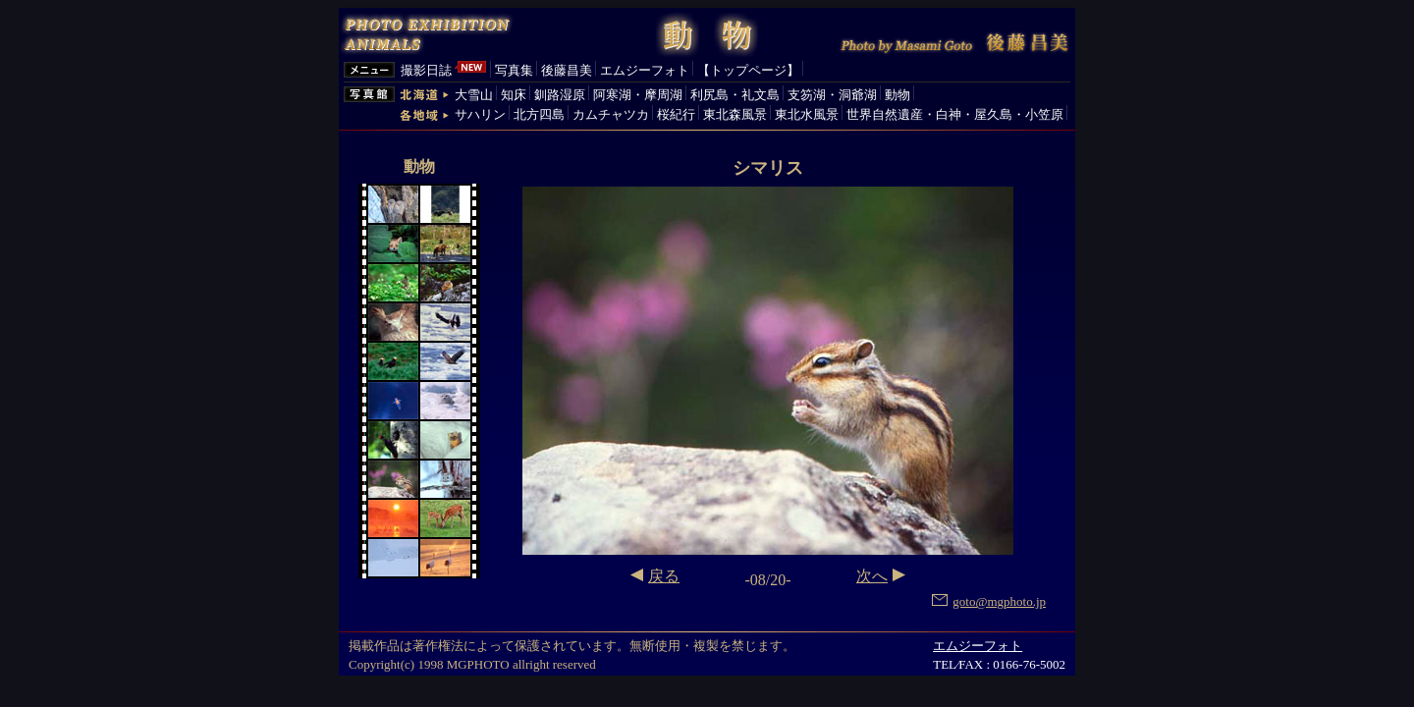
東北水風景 (807, 114)
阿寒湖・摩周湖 (637, 94)
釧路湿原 (559, 94)
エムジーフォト (644, 70)
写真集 (514, 70)
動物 (897, 94)
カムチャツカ (610, 114)
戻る (664, 576)
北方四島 (539, 114)
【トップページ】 (748, 70)
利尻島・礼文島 (735, 94)
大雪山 (474, 94)
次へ (872, 576)
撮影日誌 (426, 70)
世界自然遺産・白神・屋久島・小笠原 (954, 114)
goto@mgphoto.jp (989, 601)
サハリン (480, 114)
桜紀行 (676, 114)
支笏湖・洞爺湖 (832, 94)
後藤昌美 (566, 70)
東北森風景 (735, 114)
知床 (513, 94)
